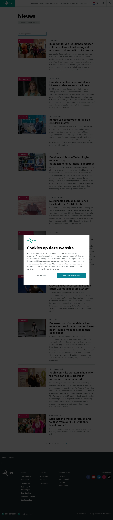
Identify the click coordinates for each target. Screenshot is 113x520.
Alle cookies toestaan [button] (71, 275)
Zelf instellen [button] (41, 275)
